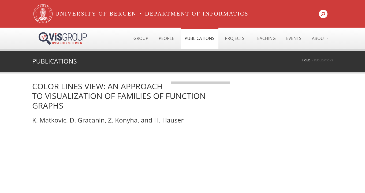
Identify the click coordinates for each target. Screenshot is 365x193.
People (166, 38)
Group (140, 38)
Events (293, 38)
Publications (199, 38)
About (320, 38)
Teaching (265, 38)
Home (306, 60)
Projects (234, 38)
